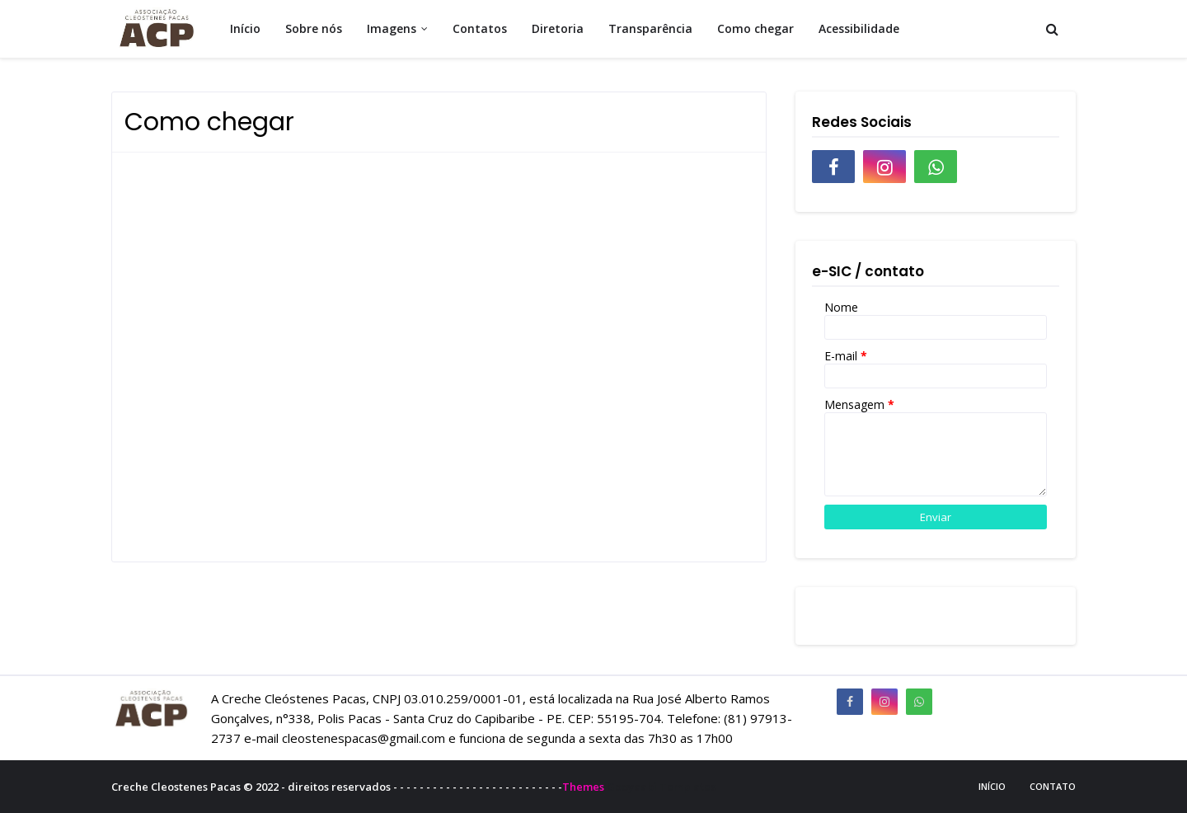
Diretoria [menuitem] (558, 28)
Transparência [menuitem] (650, 28)
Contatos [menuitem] (480, 28)
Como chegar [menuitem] (755, 28)
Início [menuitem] (245, 28)
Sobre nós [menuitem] (313, 28)
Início (992, 786)
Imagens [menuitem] (391, 28)
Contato (1053, 786)
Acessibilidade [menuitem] (859, 28)
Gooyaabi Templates (661, 786)
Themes (583, 786)
